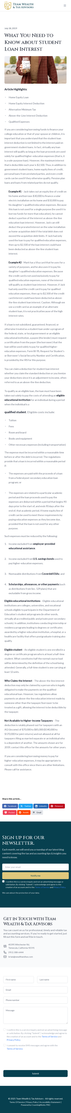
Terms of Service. (15, 1048)
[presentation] (24, 1059)
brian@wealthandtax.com (20, 956)
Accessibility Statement (50, 1102)
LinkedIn (41, 806)
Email (37, 812)
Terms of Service (42, 887)
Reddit (24, 812)
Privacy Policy (59, 887)
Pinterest (57, 806)
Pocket (10, 812)
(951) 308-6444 (16, 952)
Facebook (10, 806)
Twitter (25, 806)
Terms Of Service (17, 1102)
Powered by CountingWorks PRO (35, 1105)
